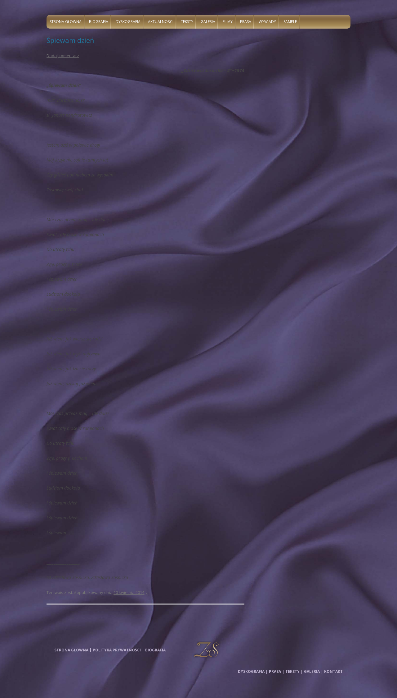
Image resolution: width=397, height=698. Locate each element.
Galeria (208, 21)
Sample (290, 21)
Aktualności (160, 21)
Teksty (187, 21)
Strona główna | (72, 650)
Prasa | (276, 671)
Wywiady (267, 21)
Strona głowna (66, 21)
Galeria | (313, 671)
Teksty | (294, 671)
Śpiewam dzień (70, 40)
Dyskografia (128, 21)
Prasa (245, 21)
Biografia (98, 21)
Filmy (228, 21)
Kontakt (333, 671)
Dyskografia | (253, 671)
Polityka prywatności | (118, 650)
